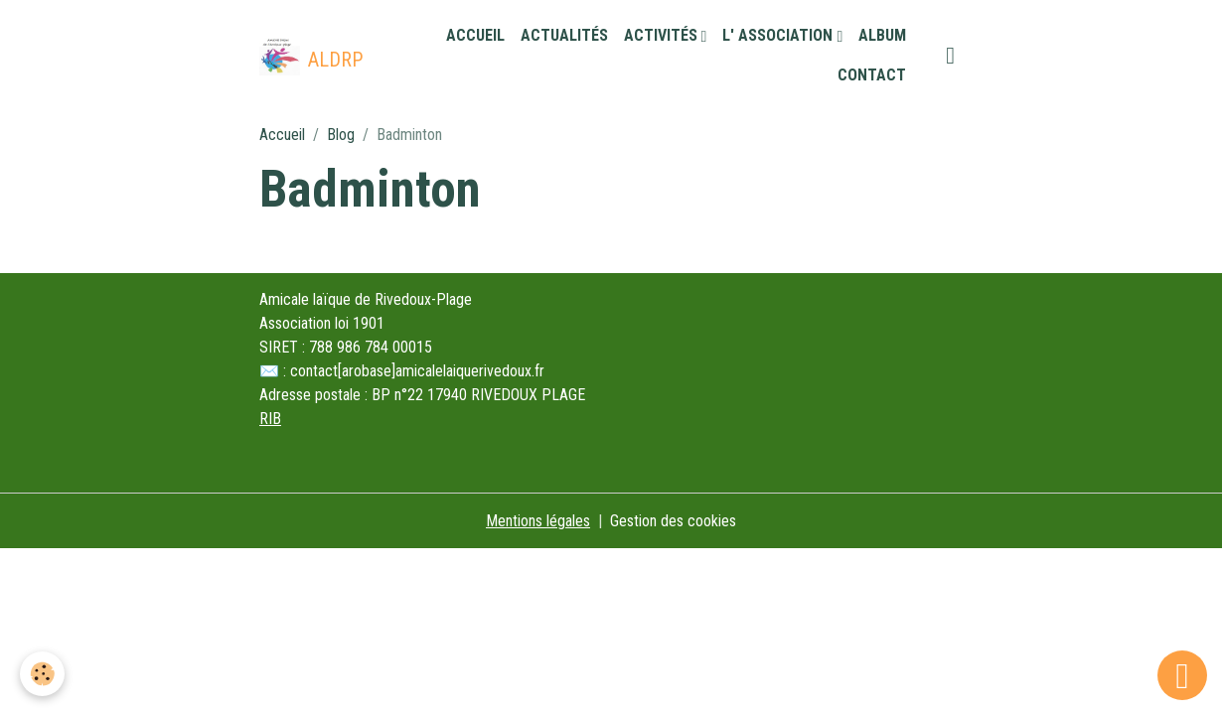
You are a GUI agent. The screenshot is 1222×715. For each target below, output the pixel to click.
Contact (872, 75)
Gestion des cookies (673, 520)
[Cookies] (42, 673)
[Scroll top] (1182, 675)
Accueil (475, 35)
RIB (270, 418)
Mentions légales (538, 520)
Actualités (564, 35)
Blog (341, 134)
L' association (779, 35)
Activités (662, 35)
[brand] (309, 55)
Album (882, 35)
